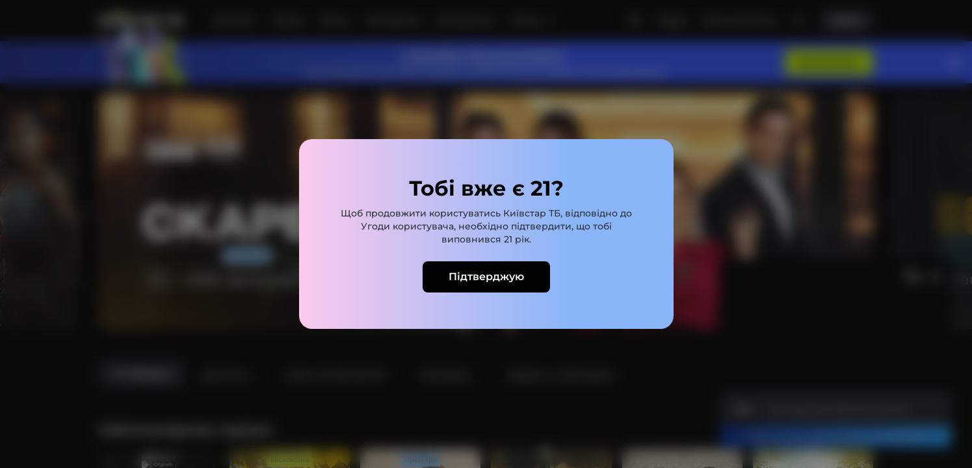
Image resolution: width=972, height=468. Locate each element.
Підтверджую (486, 276)
